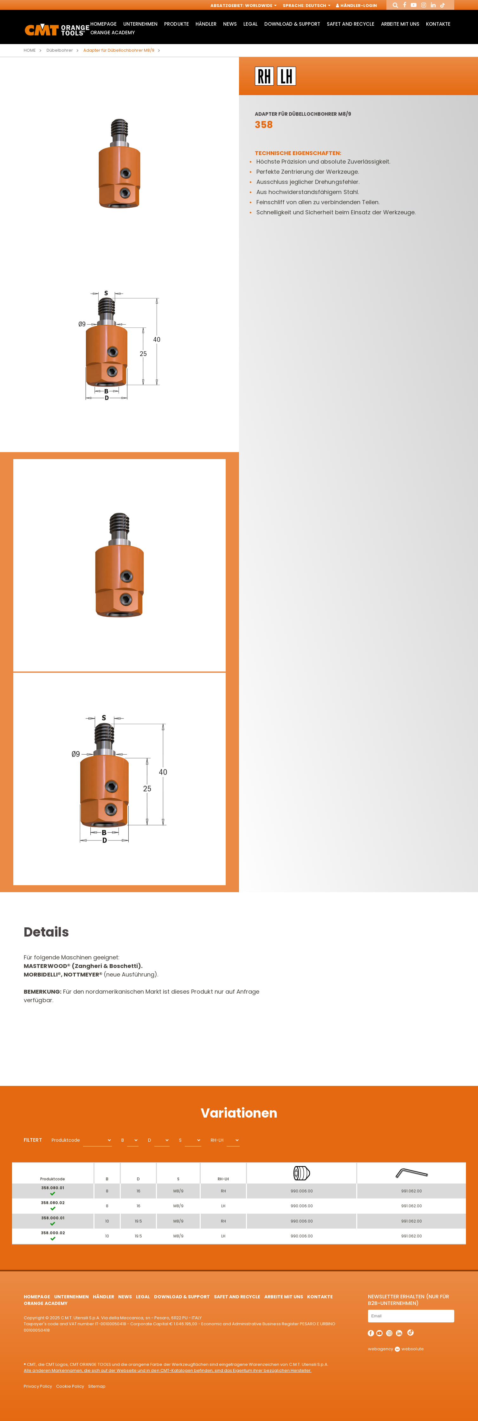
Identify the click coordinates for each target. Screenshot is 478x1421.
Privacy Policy (38, 1386)
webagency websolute (395, 1349)
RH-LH (217, 1140)
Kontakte (438, 24)
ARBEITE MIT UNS (400, 24)
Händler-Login (357, 6)
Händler (206, 24)
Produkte (176, 24)
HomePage (103, 24)
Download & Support (292, 24)
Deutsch (317, 6)
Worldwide (260, 6)
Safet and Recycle (350, 24)
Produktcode (66, 1140)
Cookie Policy (70, 1386)
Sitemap (97, 1386)
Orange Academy (112, 32)
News (230, 24)
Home (30, 50)
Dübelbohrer (60, 50)
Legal (250, 24)
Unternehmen (140, 24)
